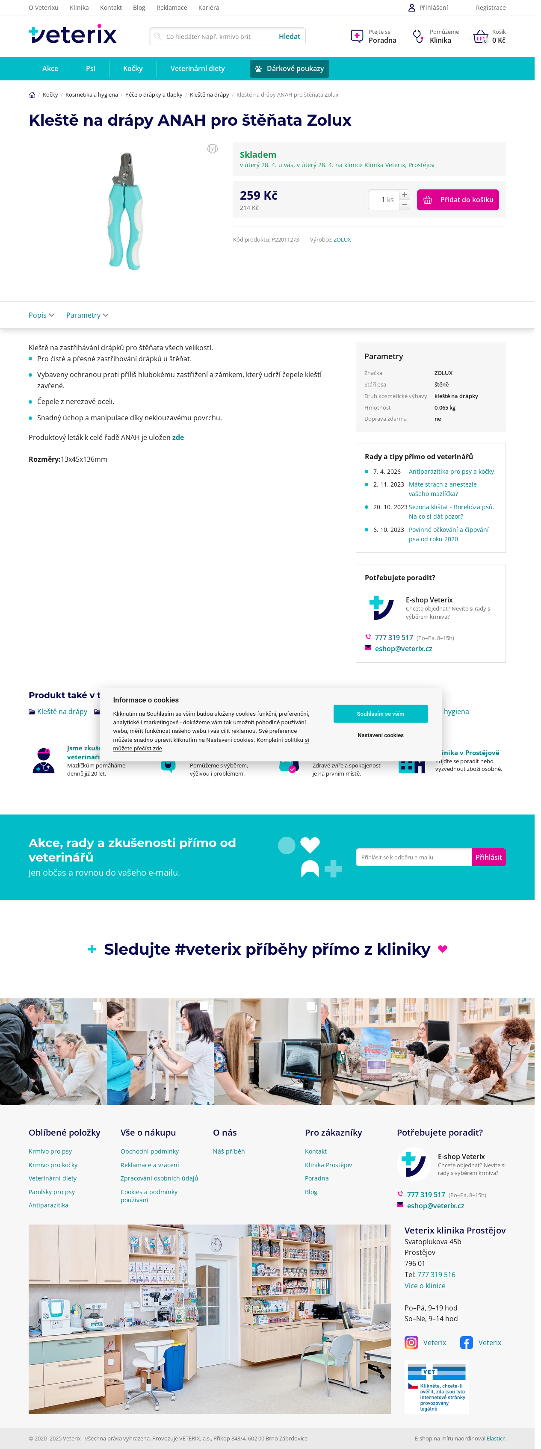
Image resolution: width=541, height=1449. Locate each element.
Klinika (79, 7)
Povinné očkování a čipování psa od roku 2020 (453, 543)
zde (178, 437)
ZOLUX (342, 239)
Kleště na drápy (209, 94)
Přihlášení (428, 7)
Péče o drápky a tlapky (154, 94)
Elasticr (496, 1438)
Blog (139, 7)
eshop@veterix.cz (398, 658)
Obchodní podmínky (150, 1151)
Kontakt (111, 7)
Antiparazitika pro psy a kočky (447, 476)
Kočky (50, 94)
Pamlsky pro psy (52, 1192)
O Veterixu (44, 7)
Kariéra (208, 7)
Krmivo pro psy (50, 1151)
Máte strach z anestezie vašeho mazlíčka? (447, 498)
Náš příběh (229, 1151)
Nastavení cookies (381, 735)
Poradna (317, 1178)
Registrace (491, 8)
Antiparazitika (48, 1205)
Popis (42, 315)
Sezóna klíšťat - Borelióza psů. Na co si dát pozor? (448, 521)
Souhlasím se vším (381, 714)
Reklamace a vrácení (150, 1165)
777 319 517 (389, 647)
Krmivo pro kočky (53, 1165)
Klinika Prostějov (328, 1165)
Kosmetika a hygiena (91, 94)
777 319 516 (436, 1274)
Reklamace (172, 7)
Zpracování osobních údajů (159, 1178)
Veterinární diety (53, 1178)
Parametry (87, 315)
